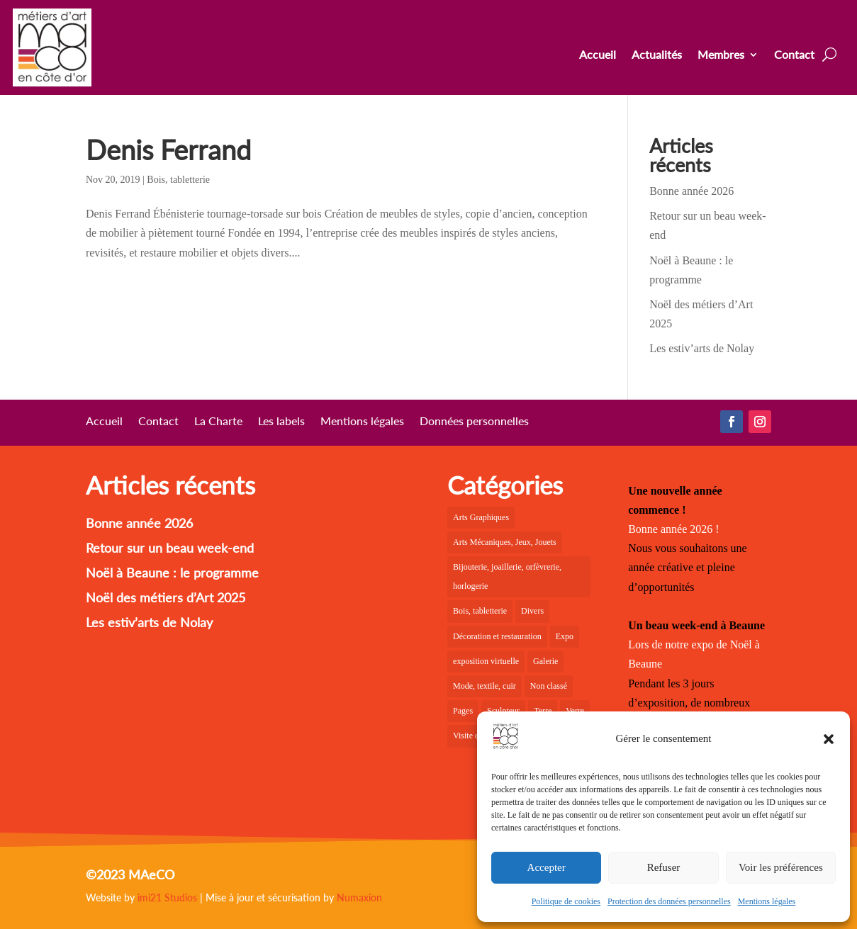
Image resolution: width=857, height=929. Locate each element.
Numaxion (359, 897)
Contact (794, 55)
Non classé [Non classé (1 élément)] (548, 686)
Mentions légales (767, 901)
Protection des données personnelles (669, 901)
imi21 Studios (167, 897)
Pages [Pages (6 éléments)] (463, 711)
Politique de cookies (566, 901)
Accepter (546, 867)
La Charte (218, 421)
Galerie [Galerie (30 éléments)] (545, 661)
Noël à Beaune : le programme (172, 572)
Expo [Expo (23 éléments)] (564, 636)
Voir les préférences (781, 867)
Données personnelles (474, 421)
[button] (829, 739)
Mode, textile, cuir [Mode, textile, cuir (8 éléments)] (484, 686)
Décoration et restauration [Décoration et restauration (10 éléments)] (497, 636)
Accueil (597, 55)
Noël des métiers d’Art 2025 (165, 597)
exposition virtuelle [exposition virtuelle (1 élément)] (486, 661)
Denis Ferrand (168, 149)
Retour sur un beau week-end (170, 548)
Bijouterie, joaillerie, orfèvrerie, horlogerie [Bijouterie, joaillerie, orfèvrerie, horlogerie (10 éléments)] (507, 576)
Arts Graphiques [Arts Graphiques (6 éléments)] (481, 517)
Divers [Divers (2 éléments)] (532, 611)
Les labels (281, 421)
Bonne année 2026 (691, 191)
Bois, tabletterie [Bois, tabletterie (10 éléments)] (480, 611)
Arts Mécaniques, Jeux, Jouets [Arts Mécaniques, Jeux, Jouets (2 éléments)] (504, 542)
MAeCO (151, 874)
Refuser (663, 867)
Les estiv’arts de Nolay (701, 348)
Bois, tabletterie (178, 179)
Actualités (657, 55)
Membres (721, 55)
